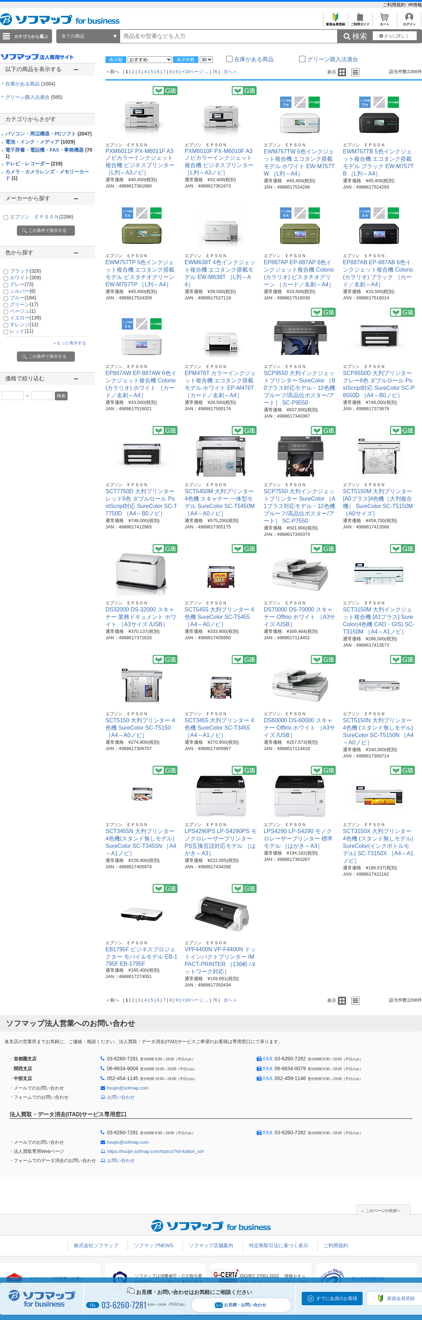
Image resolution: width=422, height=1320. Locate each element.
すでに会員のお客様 (336, 1298)
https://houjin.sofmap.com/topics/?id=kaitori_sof (155, 1151)
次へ (228, 71)
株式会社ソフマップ (96, 1245)
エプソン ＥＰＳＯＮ (41, 217)
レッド (21, 331)
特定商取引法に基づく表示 (278, 1245)
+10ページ (192, 71)
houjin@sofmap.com (128, 1088)
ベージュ (23, 311)
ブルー (23, 297)
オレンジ (24, 324)
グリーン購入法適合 (34, 97)
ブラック (25, 271)
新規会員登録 (335, 22)
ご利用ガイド (360, 22)
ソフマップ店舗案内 (211, 1245)
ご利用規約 (395, 4)
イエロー (25, 318)
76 (214, 71)
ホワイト (25, 277)
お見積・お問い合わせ (240, 1305)
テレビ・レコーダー (34, 163)
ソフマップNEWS (153, 1245)
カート (384, 22)
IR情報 (415, 4)
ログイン (409, 22)
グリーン (24, 304)
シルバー (23, 291)
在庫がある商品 (30, 84)
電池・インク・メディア (40, 142)
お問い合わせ (121, 1097)
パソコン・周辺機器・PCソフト (48, 134)
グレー (21, 284)
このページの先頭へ (383, 1210)
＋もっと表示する (69, 343)
